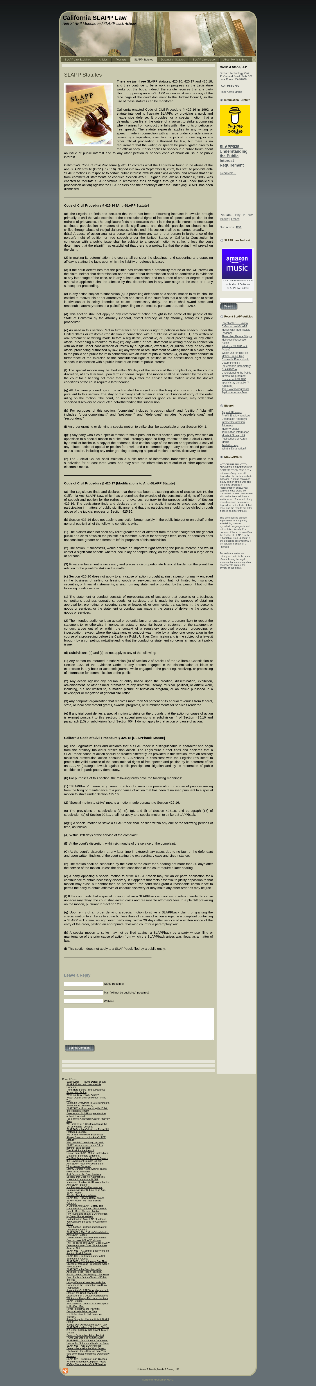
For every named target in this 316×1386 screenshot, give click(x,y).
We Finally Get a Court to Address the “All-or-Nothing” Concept (86, 1125)
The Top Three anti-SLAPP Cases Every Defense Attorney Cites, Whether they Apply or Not (88, 1245)
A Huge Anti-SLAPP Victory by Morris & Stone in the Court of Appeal (87, 1291)
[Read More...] (228, 173)
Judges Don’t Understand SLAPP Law (86, 1324)
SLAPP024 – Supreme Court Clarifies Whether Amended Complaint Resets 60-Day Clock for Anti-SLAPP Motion (86, 1362)
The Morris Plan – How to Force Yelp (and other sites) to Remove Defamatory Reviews (88, 1354)
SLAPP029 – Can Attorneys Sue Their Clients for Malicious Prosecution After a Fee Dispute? (87, 1264)
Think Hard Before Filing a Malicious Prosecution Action (237, 340)
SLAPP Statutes (83, 75)
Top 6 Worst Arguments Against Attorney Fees (235, 391)
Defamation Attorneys (234, 418)
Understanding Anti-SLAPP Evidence (86, 1219)
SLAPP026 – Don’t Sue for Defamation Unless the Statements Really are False (87, 1341)
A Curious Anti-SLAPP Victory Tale (84, 1205)
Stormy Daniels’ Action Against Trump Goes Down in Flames (86, 1170)
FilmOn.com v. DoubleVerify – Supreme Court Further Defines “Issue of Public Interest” (87, 1277)
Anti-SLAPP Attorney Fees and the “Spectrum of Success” (85, 1165)
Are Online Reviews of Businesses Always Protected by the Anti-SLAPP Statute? (86, 1137)
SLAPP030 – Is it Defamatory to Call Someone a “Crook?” (85, 1257)
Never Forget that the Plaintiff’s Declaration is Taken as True (83, 1310)
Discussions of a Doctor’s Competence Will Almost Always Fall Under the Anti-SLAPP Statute (87, 1298)
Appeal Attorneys (232, 412)
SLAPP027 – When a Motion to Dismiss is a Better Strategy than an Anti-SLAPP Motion (87, 1330)
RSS (239, 227)
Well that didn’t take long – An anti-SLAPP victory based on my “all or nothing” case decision (85, 1145)
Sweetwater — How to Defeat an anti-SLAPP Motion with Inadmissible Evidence (236, 328)
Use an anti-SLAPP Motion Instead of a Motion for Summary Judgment (87, 1154)
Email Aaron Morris (231, 92)
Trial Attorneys (230, 445)
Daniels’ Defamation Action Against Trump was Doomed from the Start (85, 1336)
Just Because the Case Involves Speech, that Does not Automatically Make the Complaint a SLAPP (85, 1177)
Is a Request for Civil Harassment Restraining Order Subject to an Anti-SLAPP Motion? (86, 1190)
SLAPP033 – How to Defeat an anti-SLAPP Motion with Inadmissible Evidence (85, 1200)
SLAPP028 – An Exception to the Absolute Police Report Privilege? (84, 1270)
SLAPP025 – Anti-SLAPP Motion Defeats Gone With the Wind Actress (86, 1347)
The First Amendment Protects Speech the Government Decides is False (87, 1159)
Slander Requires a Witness (81, 1195)
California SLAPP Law (95, 17)
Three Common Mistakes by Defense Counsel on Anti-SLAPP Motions (86, 1238)
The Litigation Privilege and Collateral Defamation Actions (86, 1228)
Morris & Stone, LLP (233, 435)
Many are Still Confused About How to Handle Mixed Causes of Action (86, 1209)
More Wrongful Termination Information (235, 430)
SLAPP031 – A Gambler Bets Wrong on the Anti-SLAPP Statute (87, 1252)
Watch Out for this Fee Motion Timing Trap (235, 354)
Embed (235, 219)
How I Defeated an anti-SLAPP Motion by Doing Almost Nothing (87, 1215)
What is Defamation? (234, 448)
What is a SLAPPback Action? (82, 1095)
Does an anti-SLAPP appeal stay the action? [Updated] (235, 382)
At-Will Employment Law (236, 415)
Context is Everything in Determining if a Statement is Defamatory (236, 363)
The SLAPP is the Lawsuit (80, 1150)
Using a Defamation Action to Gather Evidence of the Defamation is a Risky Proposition (86, 1285)
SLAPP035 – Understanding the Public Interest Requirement (234, 156)
